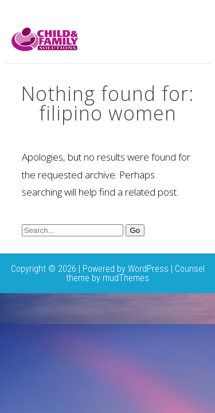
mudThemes (126, 277)
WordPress (148, 268)
